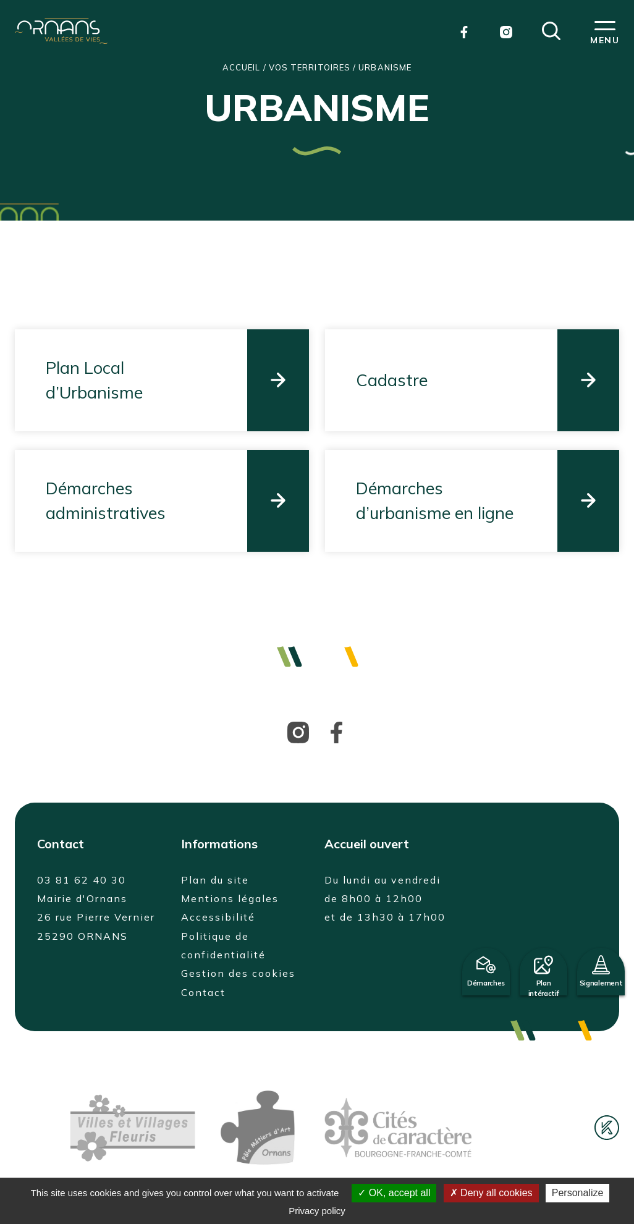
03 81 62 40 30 (81, 880)
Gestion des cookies (238, 973)
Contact (203, 992)
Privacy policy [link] (317, 1210)
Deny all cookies (491, 1193)
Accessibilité (218, 917)
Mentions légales (230, 898)
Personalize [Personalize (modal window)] (578, 1193)
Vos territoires (309, 67)
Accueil (241, 67)
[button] (551, 29)
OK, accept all (394, 1193)
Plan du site (215, 880)
